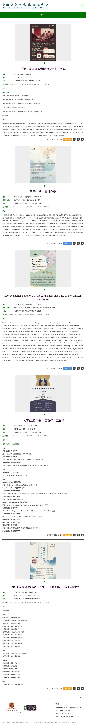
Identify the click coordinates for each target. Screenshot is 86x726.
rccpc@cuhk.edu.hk (66, 716)
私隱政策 (66, 722)
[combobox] (43, 15)
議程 (3, 88)
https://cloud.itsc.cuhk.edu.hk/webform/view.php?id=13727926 (29, 84)
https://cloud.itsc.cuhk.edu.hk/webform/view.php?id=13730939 (29, 315)
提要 (30, 454)
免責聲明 (73, 722)
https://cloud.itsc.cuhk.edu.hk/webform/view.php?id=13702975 (29, 602)
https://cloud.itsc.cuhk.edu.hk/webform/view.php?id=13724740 (29, 207)
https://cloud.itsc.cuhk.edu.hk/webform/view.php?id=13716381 (29, 436)
